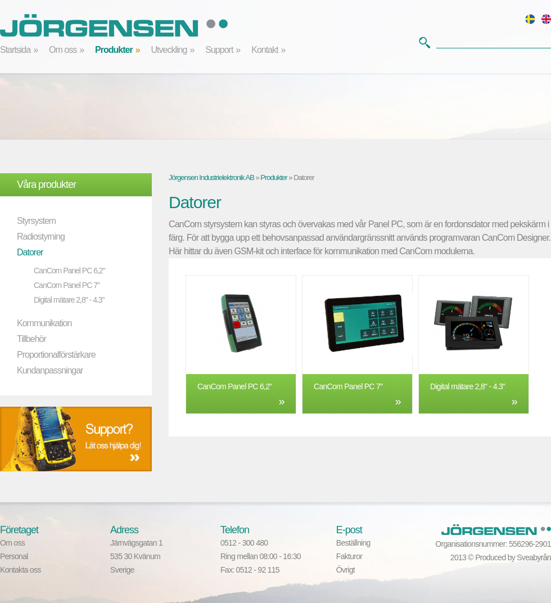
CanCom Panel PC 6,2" (69, 270)
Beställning (353, 542)
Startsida (15, 50)
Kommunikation (44, 323)
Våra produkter (46, 184)
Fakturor (349, 556)
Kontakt (264, 50)
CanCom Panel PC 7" (67, 285)
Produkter (114, 50)
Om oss (62, 50)
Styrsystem (36, 221)
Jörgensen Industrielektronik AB (211, 177)
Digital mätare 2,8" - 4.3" (69, 299)
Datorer (30, 252)
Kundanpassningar (50, 370)
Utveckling (169, 50)
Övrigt (345, 569)
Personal (14, 556)
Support (219, 50)
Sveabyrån (534, 557)
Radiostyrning (41, 236)
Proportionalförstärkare (56, 354)
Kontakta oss (20, 569)
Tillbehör (31, 339)
